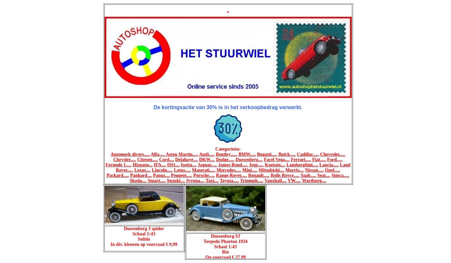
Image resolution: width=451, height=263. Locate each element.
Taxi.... (212, 180)
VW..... (294, 180)
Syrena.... (195, 180)
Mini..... (250, 170)
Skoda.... (138, 180)
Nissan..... (314, 170)
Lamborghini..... (302, 164)
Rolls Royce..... (285, 175)
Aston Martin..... (182, 154)
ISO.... (173, 164)
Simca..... (340, 175)
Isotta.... (189, 164)
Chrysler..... (124, 159)
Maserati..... (203, 170)
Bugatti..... (267, 154)
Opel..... (332, 170)
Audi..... (206, 154)
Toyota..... (229, 180)
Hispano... (143, 164)
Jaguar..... (207, 164)
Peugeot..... (181, 175)
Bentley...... (226, 154)
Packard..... (118, 175)
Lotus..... (182, 170)
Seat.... (324, 175)
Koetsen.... (275, 164)
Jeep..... (256, 164)
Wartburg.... (314, 180)
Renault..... (258, 175)
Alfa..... (158, 154)
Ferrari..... (301, 159)
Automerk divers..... (130, 154)
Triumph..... (251, 180)
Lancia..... (329, 164)
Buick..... (287, 154)
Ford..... (334, 159)
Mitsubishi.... (271, 170)
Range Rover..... (231, 175)
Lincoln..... (162, 170)
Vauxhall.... (275, 180)
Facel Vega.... (276, 159)
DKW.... (207, 159)
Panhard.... (141, 175)
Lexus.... (142, 170)
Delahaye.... (186, 159)
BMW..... (247, 154)
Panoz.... (161, 175)
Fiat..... (319, 159)
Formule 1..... (119, 164)
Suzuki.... (176, 180)
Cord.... (166, 159)
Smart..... (157, 180)
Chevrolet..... (332, 154)
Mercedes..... (228, 170)
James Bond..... (233, 164)
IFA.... (160, 164)
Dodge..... (225, 159)
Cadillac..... (308, 154)
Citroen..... (147, 159)
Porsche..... (204, 175)
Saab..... (308, 175)
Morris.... (295, 170)
